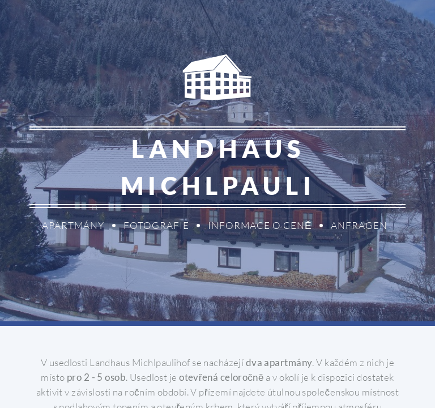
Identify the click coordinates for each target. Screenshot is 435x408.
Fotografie (156, 225)
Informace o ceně (260, 225)
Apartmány (73, 225)
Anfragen (359, 225)
